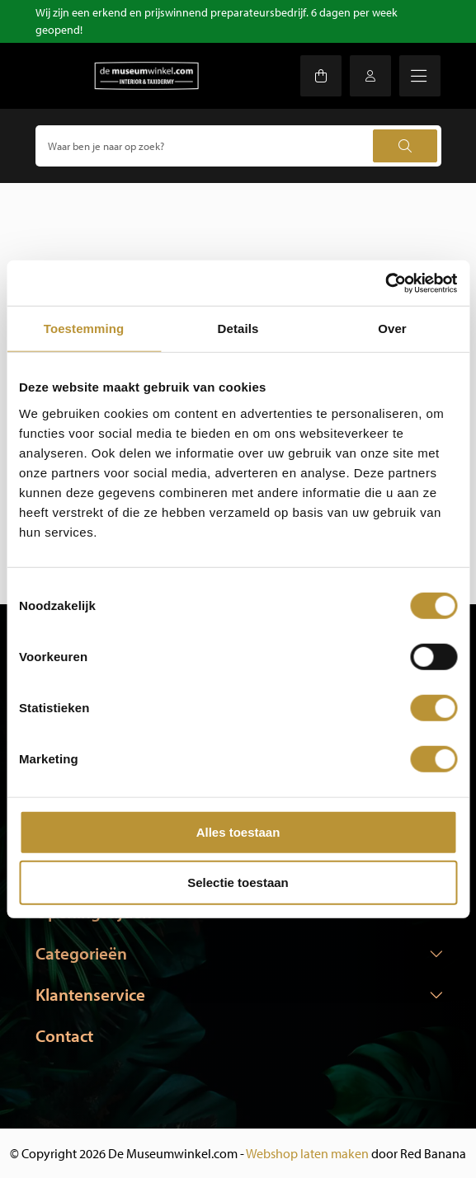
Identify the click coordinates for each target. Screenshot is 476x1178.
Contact (64, 1035)
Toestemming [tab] (84, 328)
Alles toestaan (238, 831)
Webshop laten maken (307, 1153)
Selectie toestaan (238, 882)
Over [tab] (392, 328)
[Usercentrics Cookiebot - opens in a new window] (385, 282)
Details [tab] (238, 328)
